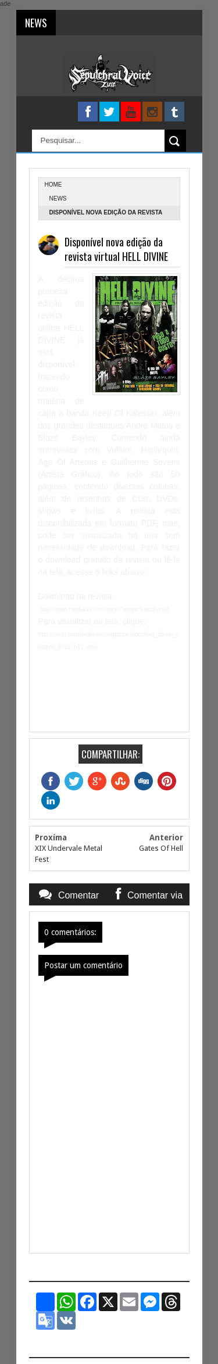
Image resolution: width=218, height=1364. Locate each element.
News (58, 198)
